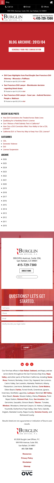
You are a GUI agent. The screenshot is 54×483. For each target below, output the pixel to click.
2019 (4, 188)
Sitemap (27, 466)
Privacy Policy (27, 458)
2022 (4, 176)
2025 (4, 163)
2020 (4, 184)
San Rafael (24, 371)
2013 (4, 213)
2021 (4, 180)
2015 (4, 205)
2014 (4, 209)
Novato (16, 396)
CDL (4, 141)
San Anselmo (39, 399)
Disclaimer (27, 462)
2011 (4, 221)
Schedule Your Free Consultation (26, 49)
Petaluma (42, 396)
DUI (24, 81)
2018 (4, 192)
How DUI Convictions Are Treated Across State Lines (23, 118)
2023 (4, 171)
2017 (4, 196)
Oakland (33, 371)
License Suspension (10, 149)
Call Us (9, 7)
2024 (4, 167)
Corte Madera (44, 386)
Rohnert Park (22, 399)
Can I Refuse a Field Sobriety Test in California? (21, 123)
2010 (4, 225)
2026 (4, 159)
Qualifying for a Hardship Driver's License (19, 121)
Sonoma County (41, 412)
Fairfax (18, 390)
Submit (26, 347)
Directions (26, 270)
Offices (45, 7)
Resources (27, 454)
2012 (4, 217)
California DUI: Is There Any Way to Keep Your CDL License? (26, 131)
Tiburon (37, 402)
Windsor (6, 406)
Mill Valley (48, 393)
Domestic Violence (10, 144)
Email (27, 7)
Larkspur (31, 393)
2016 (4, 201)
